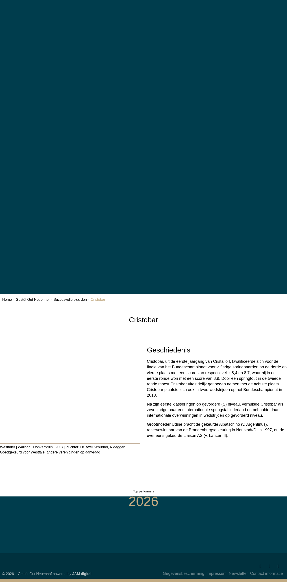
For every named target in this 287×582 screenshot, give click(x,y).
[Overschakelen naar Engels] (242, 59)
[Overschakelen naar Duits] (242, 19)
